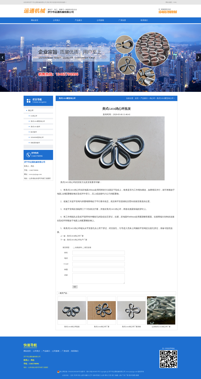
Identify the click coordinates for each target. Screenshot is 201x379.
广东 (123, 375)
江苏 (109, 375)
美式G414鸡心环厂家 (75, 236)
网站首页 (34, 20)
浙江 (113, 375)
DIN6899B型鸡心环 (37, 137)
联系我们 (144, 20)
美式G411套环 (35, 127)
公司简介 (56, 20)
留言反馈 (87, 247)
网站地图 (169, 2)
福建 (116, 375)
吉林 (94, 375)
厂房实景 (122, 20)
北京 (71, 375)
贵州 (130, 375)
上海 (120, 375)
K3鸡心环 (34, 116)
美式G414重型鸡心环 (38, 121)
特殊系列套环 (35, 143)
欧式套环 (34, 132)
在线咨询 (78, 247)
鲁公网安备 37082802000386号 (70, 371)
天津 (75, 375)
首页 (137, 98)
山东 (102, 375)
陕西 (133, 375)
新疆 (137, 375)
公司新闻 (100, 20)
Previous (2, 57)
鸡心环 (30, 110)
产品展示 (78, 20)
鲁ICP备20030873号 (93, 371)
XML (175, 2)
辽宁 (90, 375)
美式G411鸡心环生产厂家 (77, 240)
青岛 (106, 375)
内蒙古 (86, 375)
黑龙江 (98, 375)
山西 (82, 375)
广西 (126, 375)
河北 (78, 375)
